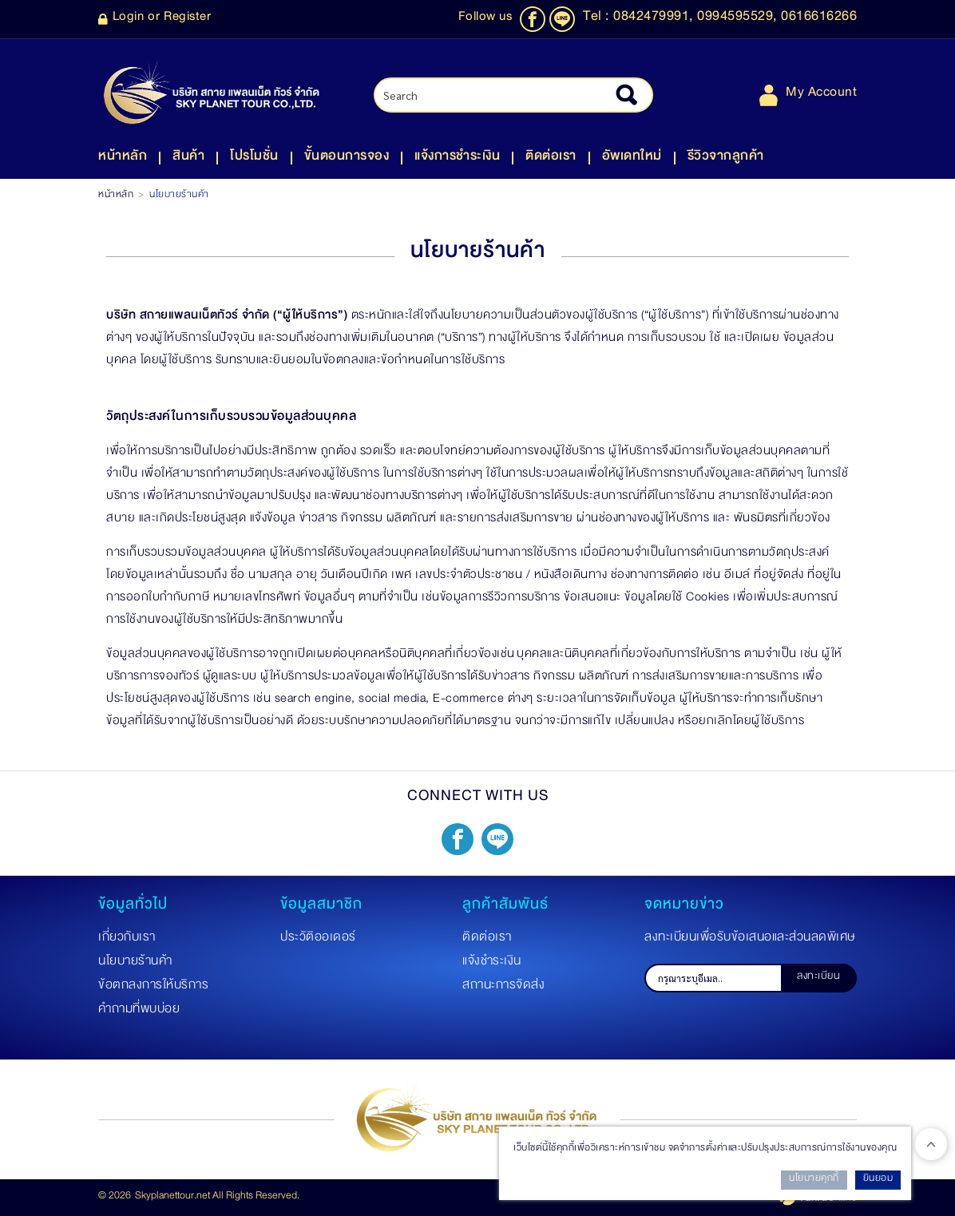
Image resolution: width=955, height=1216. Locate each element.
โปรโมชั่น (254, 158)
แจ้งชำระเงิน (491, 963)
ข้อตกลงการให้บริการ (153, 987)
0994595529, (739, 19)
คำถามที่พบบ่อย (139, 1011)
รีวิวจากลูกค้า (726, 158)
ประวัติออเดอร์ (318, 939)
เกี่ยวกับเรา (127, 939)
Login (129, 19)
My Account (808, 95)
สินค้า (188, 158)
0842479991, (655, 19)
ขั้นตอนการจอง (347, 158)
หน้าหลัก (122, 158)
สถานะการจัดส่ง (503, 987)
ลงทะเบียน (818, 978)
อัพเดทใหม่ (632, 158)
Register (187, 19)
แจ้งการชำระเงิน (457, 158)
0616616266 (819, 19)
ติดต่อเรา (551, 158)
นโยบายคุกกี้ (814, 1180)
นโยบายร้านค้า (135, 963)
